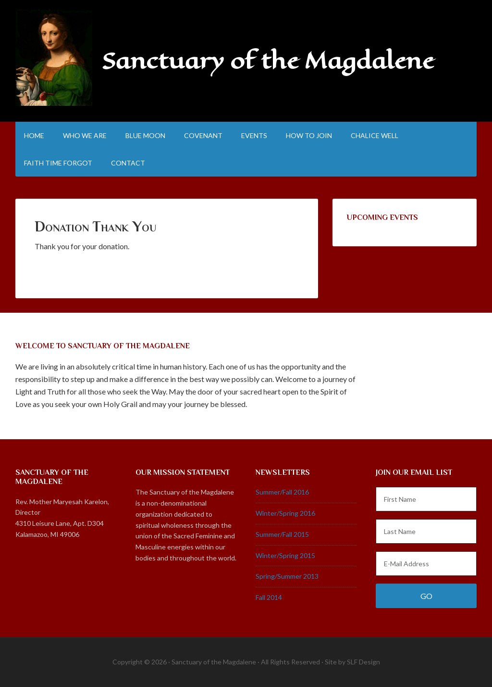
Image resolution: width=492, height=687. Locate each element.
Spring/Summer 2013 (287, 576)
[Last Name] (426, 531)
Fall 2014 (269, 597)
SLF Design (363, 662)
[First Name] (426, 499)
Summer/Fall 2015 (282, 534)
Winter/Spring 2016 (285, 513)
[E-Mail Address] (426, 563)
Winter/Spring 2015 (285, 555)
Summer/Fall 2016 (282, 492)
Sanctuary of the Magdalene (268, 60)
